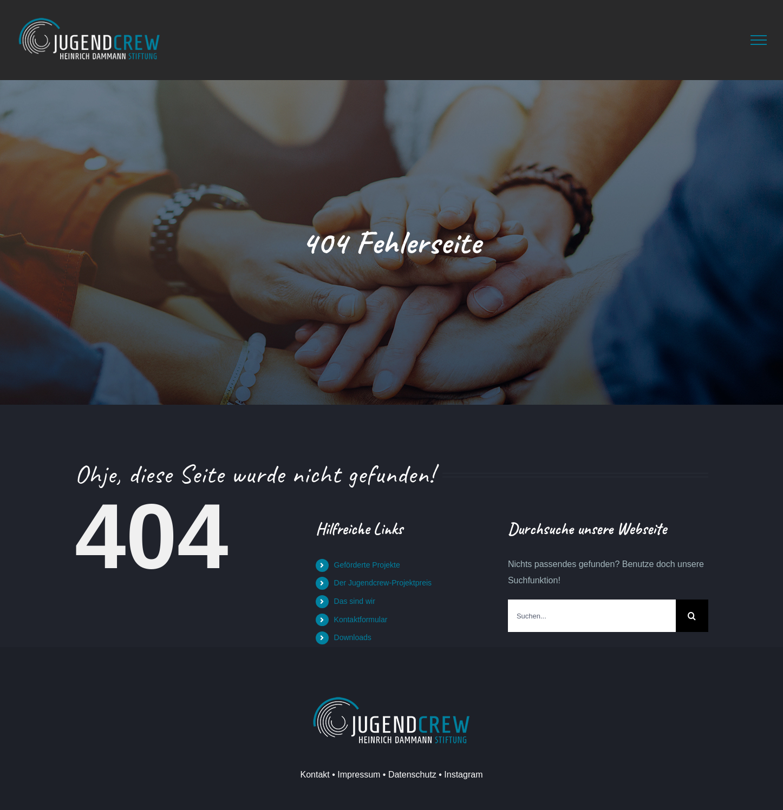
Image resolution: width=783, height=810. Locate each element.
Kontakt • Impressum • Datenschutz (368, 774)
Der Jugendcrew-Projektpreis (383, 582)
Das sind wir (354, 601)
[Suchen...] (592, 616)
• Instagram (459, 774)
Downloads (352, 637)
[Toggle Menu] (758, 40)
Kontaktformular (361, 619)
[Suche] (692, 616)
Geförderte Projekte (367, 565)
